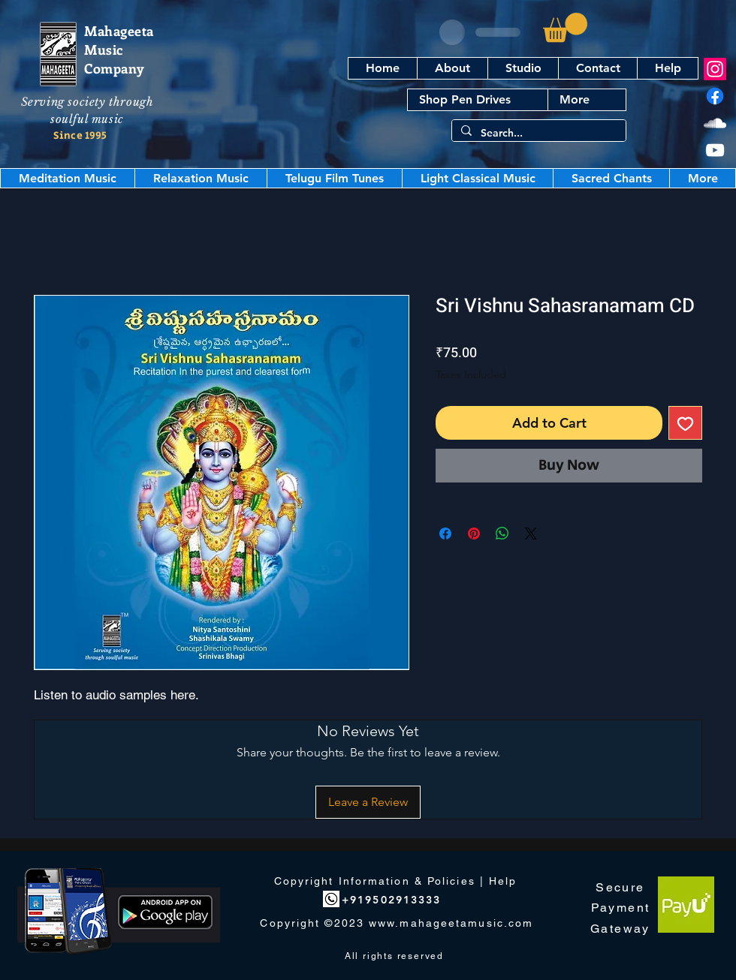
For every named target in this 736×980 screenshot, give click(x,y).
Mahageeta (119, 31)
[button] (565, 27)
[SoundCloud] (715, 123)
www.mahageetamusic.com (451, 923)
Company (114, 68)
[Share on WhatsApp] (502, 534)
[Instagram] (715, 69)
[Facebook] (715, 96)
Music (103, 50)
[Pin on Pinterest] (474, 534)
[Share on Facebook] (445, 534)
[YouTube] (715, 150)
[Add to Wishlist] (685, 423)
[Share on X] (531, 534)
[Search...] (537, 133)
